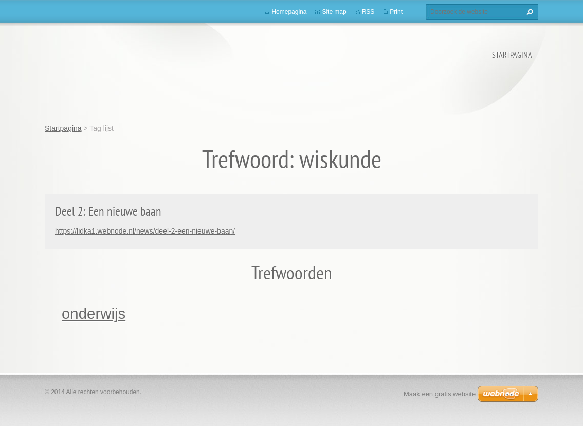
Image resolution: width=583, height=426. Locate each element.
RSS (368, 11)
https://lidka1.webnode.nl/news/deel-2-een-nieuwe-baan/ (145, 231)
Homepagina (288, 11)
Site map (334, 11)
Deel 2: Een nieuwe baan (108, 211)
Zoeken (528, 12)
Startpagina (512, 54)
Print (396, 11)
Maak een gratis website (440, 394)
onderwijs (93, 313)
